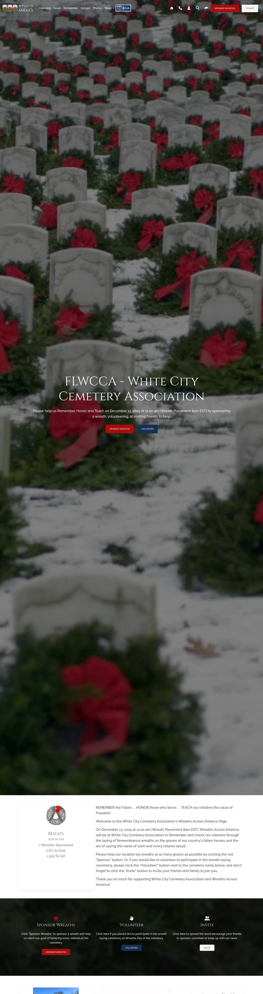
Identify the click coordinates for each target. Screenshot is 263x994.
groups (85, 8)
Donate (250, 8)
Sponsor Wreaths (225, 8)
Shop (108, 8)
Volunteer (147, 429)
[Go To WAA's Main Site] (171, 8)
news (57, 8)
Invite (207, 948)
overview (45, 8)
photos (97, 8)
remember (71, 8)
